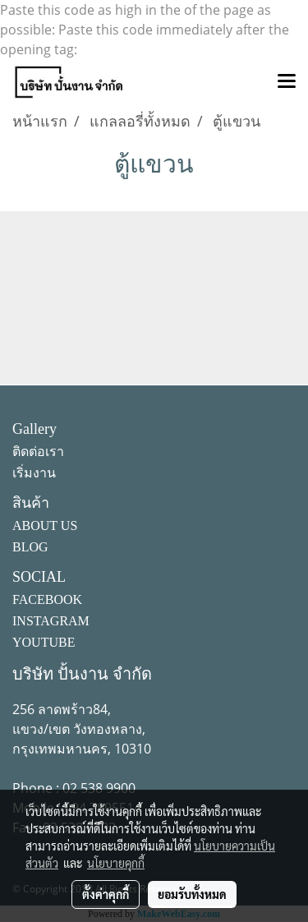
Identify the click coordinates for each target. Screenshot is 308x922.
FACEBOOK (47, 599)
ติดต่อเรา (38, 452)
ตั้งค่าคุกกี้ (105, 894)
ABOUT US (44, 525)
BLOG (30, 547)
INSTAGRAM (51, 621)
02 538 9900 (99, 788)
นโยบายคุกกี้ (116, 862)
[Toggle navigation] (287, 82)
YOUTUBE (43, 642)
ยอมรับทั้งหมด (192, 894)
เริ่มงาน (34, 473)
